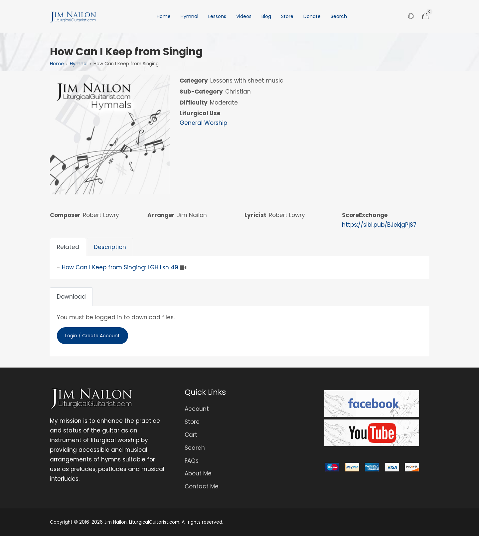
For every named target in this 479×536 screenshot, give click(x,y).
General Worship (203, 123)
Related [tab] (68, 247)
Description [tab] (110, 247)
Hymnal (189, 16)
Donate (312, 16)
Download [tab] (71, 297)
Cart (191, 435)
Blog (266, 16)
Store (287, 16)
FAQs (192, 461)
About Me (198, 473)
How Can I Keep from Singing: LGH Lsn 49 (120, 267)
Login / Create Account (92, 335)
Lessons (217, 16)
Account (197, 409)
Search (339, 16)
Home (164, 16)
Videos (243, 16)
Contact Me (202, 486)
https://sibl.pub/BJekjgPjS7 (379, 225)
